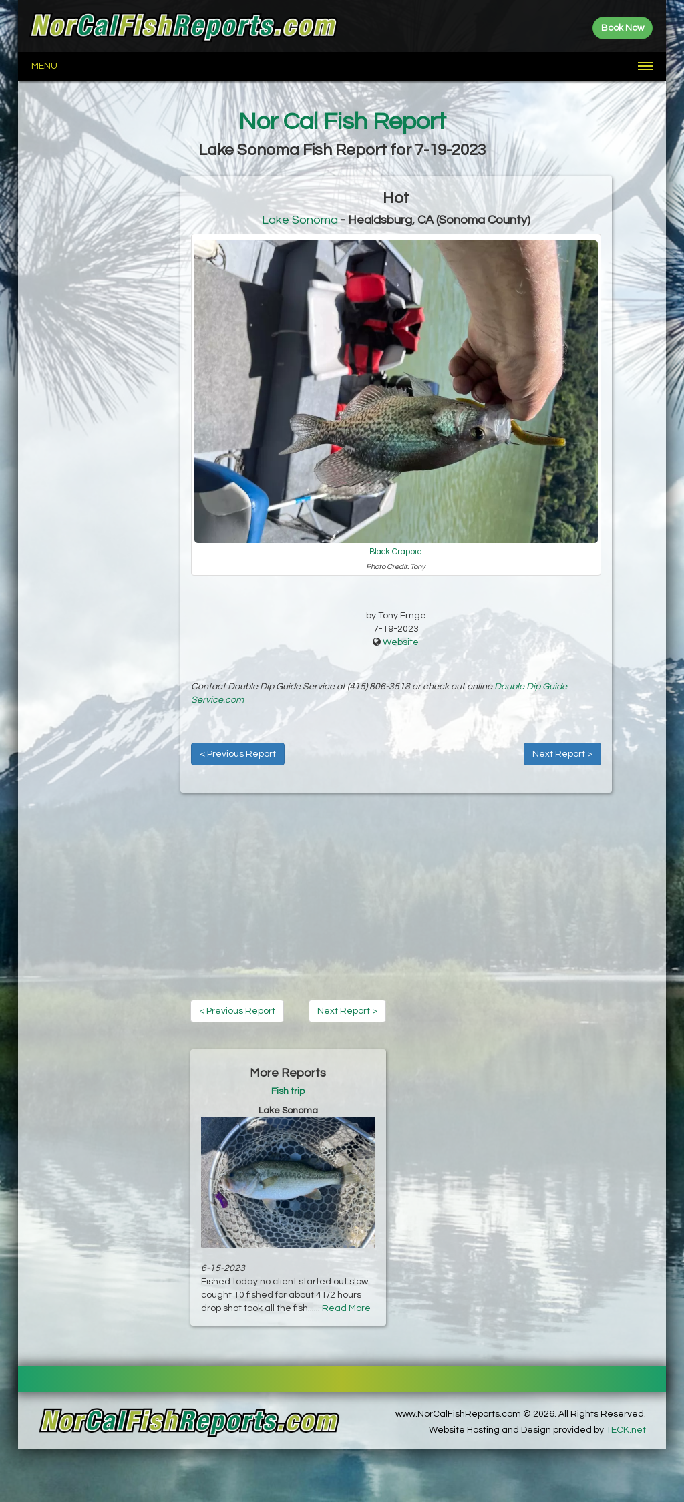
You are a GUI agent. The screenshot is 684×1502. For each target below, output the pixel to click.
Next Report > (562, 754)
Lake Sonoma (300, 220)
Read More (346, 1308)
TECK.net (626, 1430)
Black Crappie (395, 552)
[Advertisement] (99, 376)
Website (401, 642)
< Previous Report (238, 754)
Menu (44, 66)
